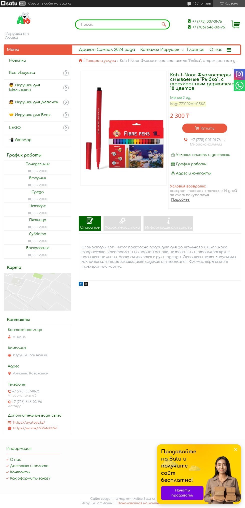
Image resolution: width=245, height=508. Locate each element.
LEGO (15, 128)
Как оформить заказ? (30, 478)
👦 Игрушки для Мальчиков (24, 87)
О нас (216, 49)
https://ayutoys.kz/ (29, 422)
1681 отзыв (202, 3)
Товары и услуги (101, 61)
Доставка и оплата (29, 466)
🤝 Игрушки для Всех (29, 115)
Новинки (17, 60)
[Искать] (164, 24)
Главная (195, 49)
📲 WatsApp (20, 140)
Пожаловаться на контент (141, 503)
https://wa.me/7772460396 (35, 428)
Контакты (20, 472)
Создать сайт (40, 3)
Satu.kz (149, 499)
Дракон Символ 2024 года (107, 49)
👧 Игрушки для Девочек (33, 102)
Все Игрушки (22, 73)
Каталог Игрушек (159, 49)
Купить (207, 128)
